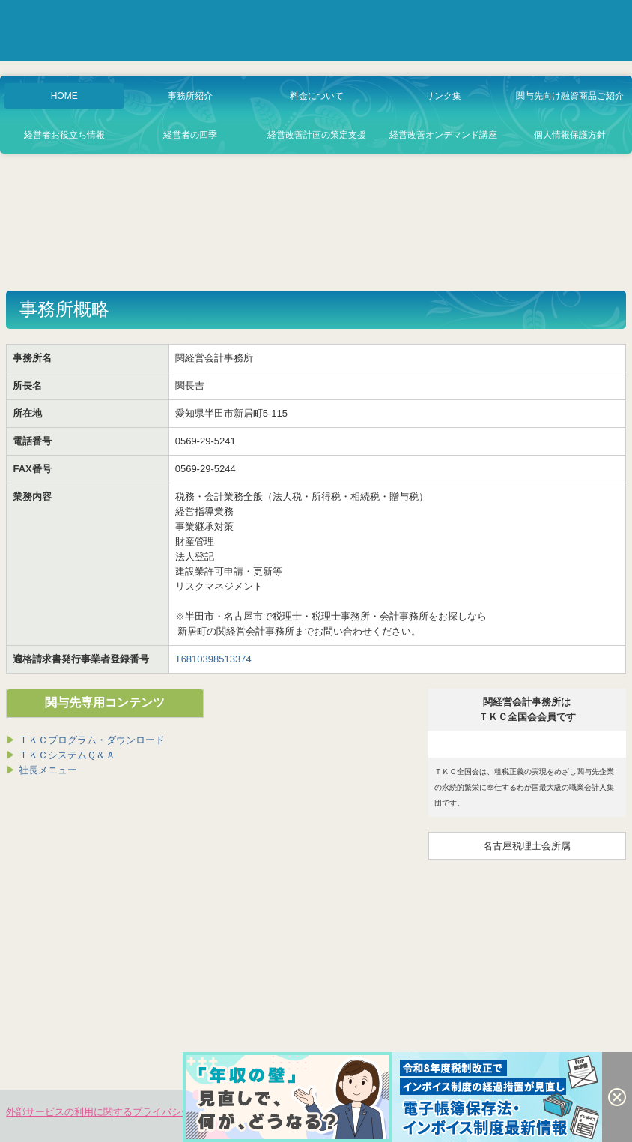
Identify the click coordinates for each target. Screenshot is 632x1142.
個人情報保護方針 (570, 135)
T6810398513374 (213, 659)
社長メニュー (41, 770)
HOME (64, 96)
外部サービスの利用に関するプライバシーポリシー (118, 1111)
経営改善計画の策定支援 (316, 135)
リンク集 (443, 96)
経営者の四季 (190, 135)
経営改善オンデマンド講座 (443, 135)
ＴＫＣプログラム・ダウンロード (92, 740)
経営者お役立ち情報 (64, 135)
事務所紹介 (190, 96)
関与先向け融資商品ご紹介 (570, 96)
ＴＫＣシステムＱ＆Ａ (60, 755)
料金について (317, 96)
